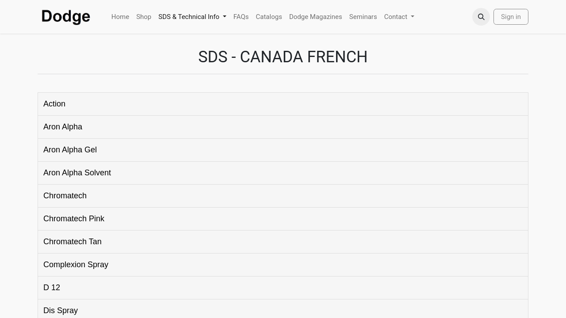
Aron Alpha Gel (70, 149)
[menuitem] (120, 17)
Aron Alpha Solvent (77, 172)
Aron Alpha (62, 126)
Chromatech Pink (73, 218)
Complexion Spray (75, 264)
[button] (481, 17)
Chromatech (65, 195)
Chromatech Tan (72, 241)
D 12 (51, 287)
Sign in (511, 17)
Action (54, 103)
